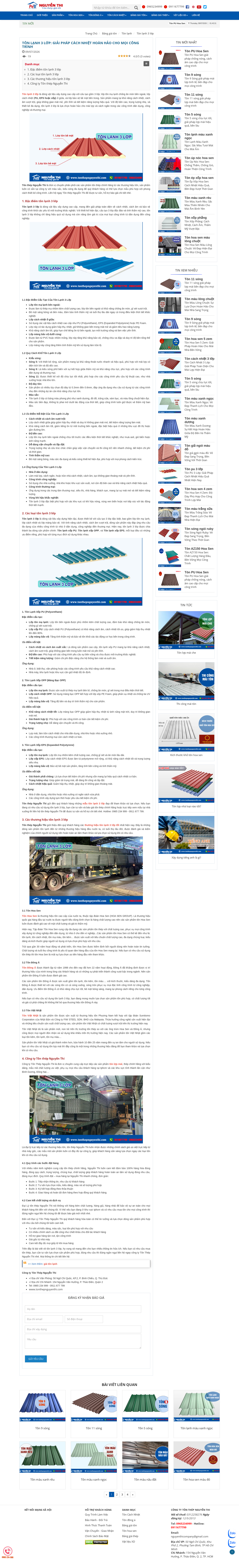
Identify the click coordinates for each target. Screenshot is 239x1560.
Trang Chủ (91, 33)
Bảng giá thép (160, 15)
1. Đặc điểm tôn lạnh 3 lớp (44, 69)
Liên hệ (196, 15)
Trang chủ (26, 15)
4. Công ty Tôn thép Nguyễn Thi (47, 83)
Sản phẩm (58, 15)
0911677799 (174, 6)
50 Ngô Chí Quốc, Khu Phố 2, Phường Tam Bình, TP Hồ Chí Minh (192, 1545)
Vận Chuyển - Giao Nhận (99, 1530)
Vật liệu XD (181, 15)
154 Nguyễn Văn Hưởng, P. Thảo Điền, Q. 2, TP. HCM (192, 1554)
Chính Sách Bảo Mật (97, 1536)
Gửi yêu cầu (35, 1358)
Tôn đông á (95, 15)
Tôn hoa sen (76, 15)
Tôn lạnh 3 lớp (145, 33)
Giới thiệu (42, 15)
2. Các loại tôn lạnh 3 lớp (43, 74)
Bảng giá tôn (139, 15)
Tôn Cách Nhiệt (117, 15)
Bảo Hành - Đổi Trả (96, 1520)
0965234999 (152, 6)
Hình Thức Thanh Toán (98, 1525)
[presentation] (51, 1356)
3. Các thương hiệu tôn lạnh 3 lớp (48, 79)
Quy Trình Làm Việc (96, 1514)
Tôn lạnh (127, 33)
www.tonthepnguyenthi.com (46, 1289)
